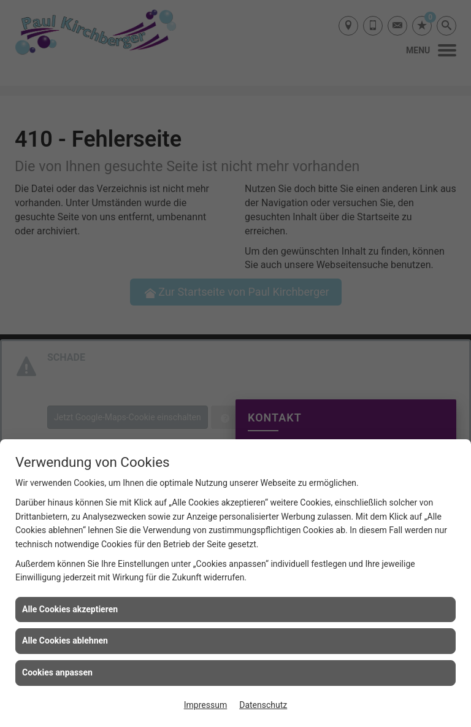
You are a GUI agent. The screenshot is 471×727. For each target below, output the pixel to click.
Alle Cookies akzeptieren (70, 609)
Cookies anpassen (57, 672)
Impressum (205, 705)
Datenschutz (263, 705)
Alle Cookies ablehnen (65, 640)
